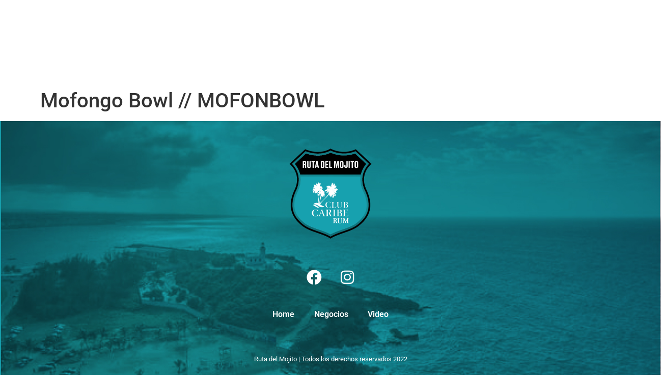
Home (124, 42)
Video (220, 42)
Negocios (173, 42)
